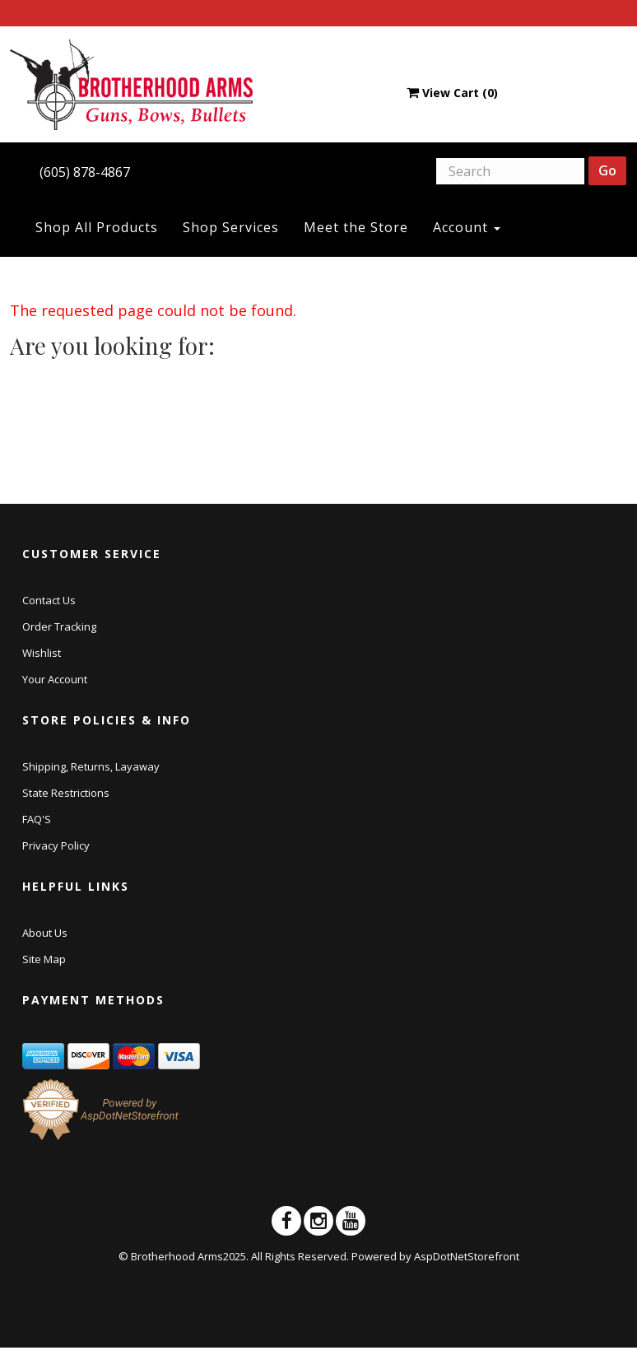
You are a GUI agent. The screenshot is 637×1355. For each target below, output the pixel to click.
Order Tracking (59, 626)
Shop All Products (96, 227)
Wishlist (41, 652)
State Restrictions (65, 792)
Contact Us (49, 600)
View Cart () (452, 92)
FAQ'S (36, 819)
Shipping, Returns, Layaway (91, 766)
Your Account (54, 679)
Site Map (44, 959)
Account (466, 227)
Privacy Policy (56, 845)
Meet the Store (356, 227)
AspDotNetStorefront (466, 1256)
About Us (44, 932)
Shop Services (231, 227)
